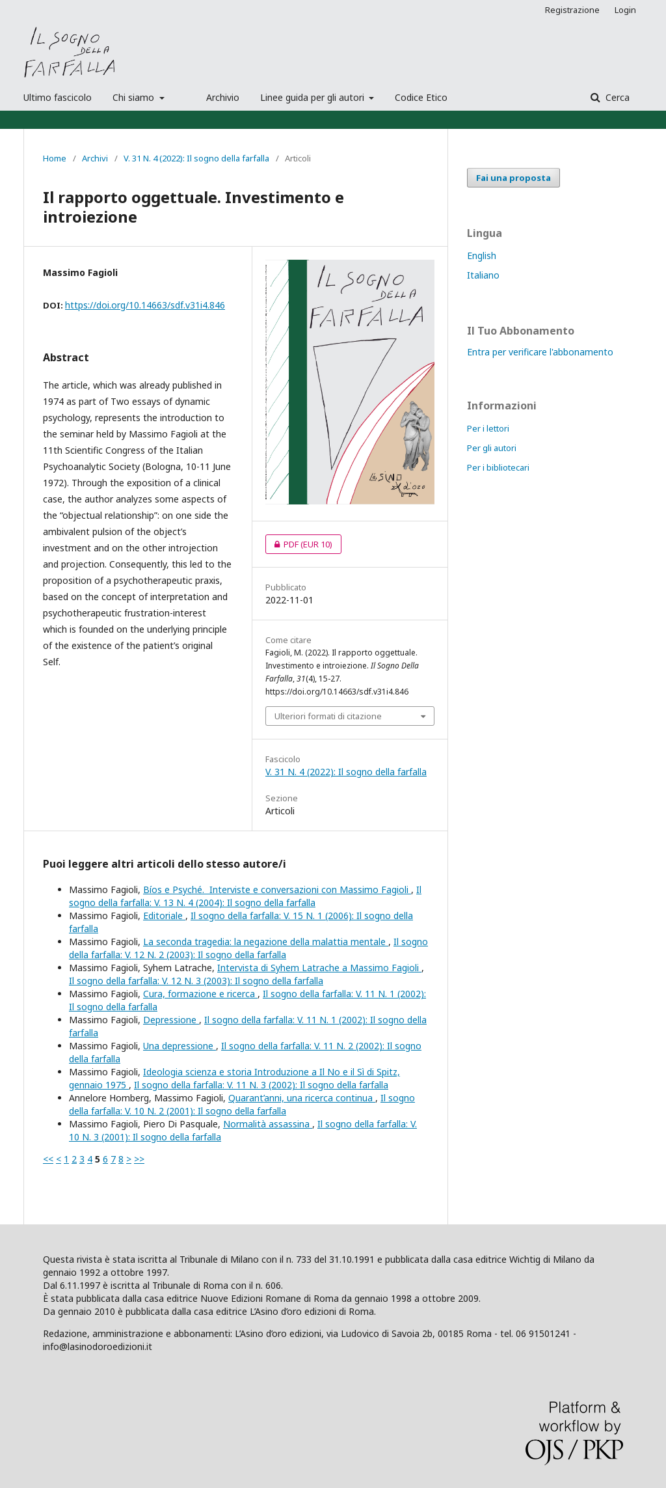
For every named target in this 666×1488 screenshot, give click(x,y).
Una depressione (179, 1046)
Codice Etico (421, 97)
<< (48, 1159)
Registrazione (572, 10)
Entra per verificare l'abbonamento (540, 352)
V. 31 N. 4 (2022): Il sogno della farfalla (196, 158)
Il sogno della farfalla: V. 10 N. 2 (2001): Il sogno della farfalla (242, 1104)
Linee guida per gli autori (313, 97)
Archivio (222, 97)
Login (625, 10)
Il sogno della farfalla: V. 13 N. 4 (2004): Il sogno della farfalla (245, 896)
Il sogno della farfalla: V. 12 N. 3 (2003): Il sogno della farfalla (196, 980)
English (481, 255)
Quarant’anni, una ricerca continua (301, 1098)
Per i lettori (488, 428)
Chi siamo (135, 97)
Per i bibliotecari (498, 467)
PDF (298, 544)
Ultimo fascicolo (57, 97)
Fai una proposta (513, 178)
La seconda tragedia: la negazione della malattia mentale (265, 941)
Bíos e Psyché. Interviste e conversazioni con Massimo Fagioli (277, 889)
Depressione (171, 1019)
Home (54, 158)
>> (139, 1159)
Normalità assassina (267, 1124)
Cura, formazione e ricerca (200, 993)
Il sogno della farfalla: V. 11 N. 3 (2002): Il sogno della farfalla (261, 1085)
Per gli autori (491, 448)
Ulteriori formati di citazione (328, 716)
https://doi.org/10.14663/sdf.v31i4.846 (145, 305)
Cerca (616, 97)
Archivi (95, 158)
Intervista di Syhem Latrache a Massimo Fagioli (319, 967)
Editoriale (164, 915)
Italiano (483, 275)
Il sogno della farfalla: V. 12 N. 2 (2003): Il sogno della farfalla (248, 948)
